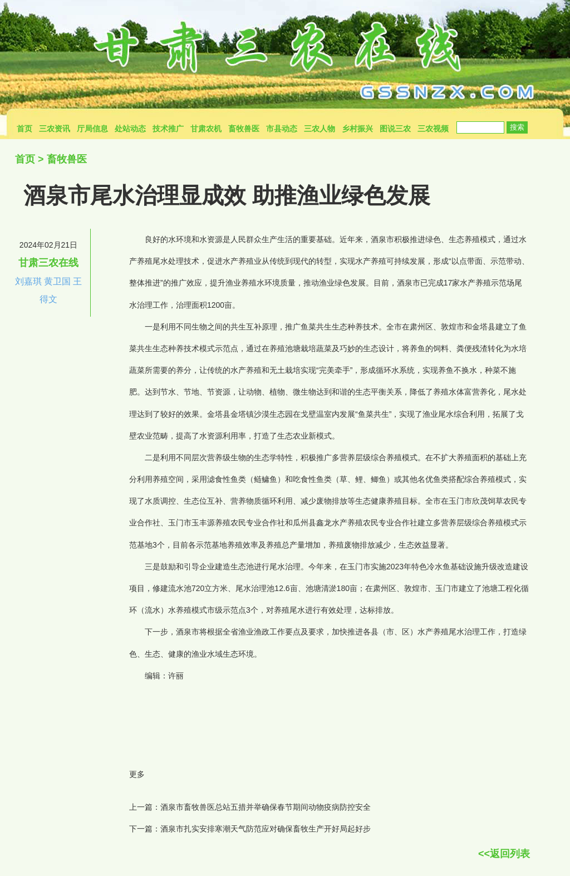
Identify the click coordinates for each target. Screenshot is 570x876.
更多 (137, 774)
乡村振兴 (357, 128)
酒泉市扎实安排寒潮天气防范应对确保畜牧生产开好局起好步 (265, 828)
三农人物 (319, 128)
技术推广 (168, 128)
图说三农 (395, 128)
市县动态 (281, 128)
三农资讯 (54, 128)
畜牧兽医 (243, 128)
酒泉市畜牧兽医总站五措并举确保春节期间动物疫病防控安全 (265, 807)
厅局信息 (92, 128)
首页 (24, 128)
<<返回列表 (504, 853)
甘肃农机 (206, 128)
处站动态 (130, 128)
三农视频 (433, 128)
